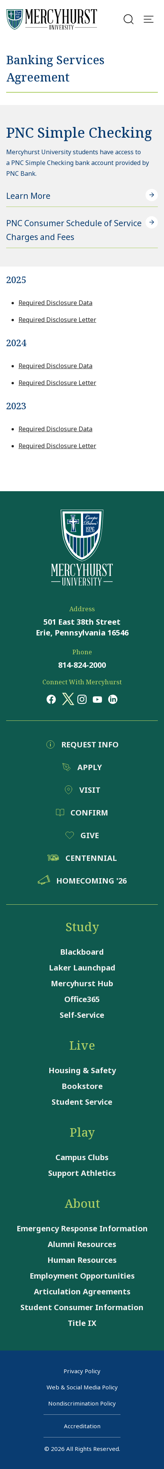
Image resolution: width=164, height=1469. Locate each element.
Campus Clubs (82, 1157)
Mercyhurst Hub (82, 983)
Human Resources (82, 1260)
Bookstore (82, 1086)
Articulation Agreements (82, 1291)
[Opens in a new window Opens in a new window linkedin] (112, 699)
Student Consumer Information (82, 1307)
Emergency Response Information (82, 1228)
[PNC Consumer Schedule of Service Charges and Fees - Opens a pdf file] (82, 230)
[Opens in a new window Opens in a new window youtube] (97, 699)
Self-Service (82, 1015)
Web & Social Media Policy (82, 1387)
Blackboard (82, 952)
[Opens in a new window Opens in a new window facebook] (51, 699)
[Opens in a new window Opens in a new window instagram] (82, 699)
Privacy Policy (82, 1371)
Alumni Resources (82, 1244)
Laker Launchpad (82, 967)
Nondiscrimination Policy (82, 1403)
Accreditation (82, 1426)
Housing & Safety (82, 1070)
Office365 (82, 999)
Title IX (82, 1323)
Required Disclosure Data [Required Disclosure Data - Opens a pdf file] (55, 302)
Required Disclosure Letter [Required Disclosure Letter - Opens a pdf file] (57, 319)
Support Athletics (82, 1173)
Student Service (82, 1102)
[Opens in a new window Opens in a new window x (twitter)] (66, 699)
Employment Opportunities (82, 1276)
